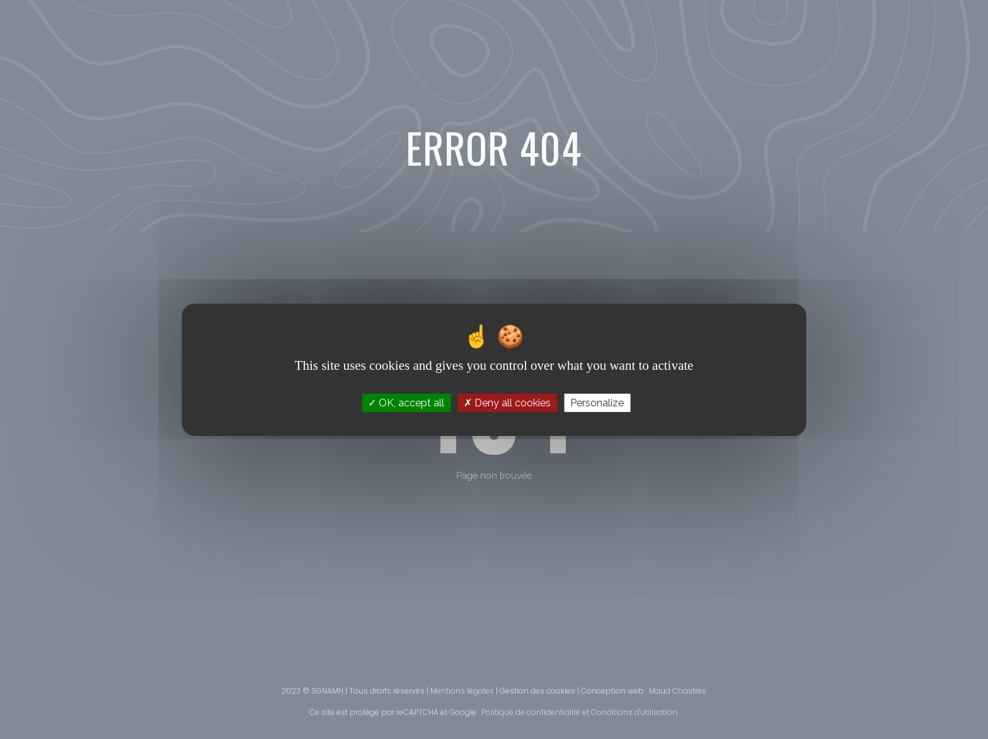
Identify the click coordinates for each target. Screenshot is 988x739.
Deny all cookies (507, 402)
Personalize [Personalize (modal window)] (597, 402)
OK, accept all (406, 402)
